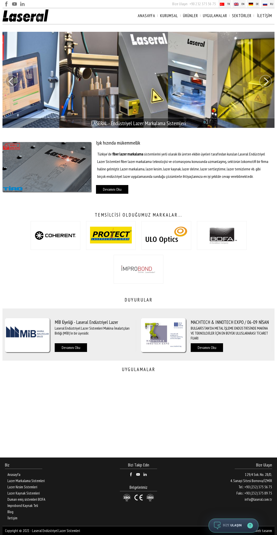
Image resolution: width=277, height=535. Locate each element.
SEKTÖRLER (241, 15)
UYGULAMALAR (215, 15)
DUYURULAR (139, 300)
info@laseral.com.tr (258, 499)
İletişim (12, 518)
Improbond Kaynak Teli (22, 505)
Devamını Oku (112, 189)
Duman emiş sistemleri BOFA (26, 499)
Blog (10, 511)
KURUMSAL (169, 15)
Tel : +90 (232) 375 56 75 (255, 487)
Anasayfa (13, 474)
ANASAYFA (146, 15)
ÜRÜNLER (190, 15)
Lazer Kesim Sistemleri (22, 487)
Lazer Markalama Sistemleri (26, 480)
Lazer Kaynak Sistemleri (23, 493)
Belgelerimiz (138, 487)
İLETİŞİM (264, 15)
